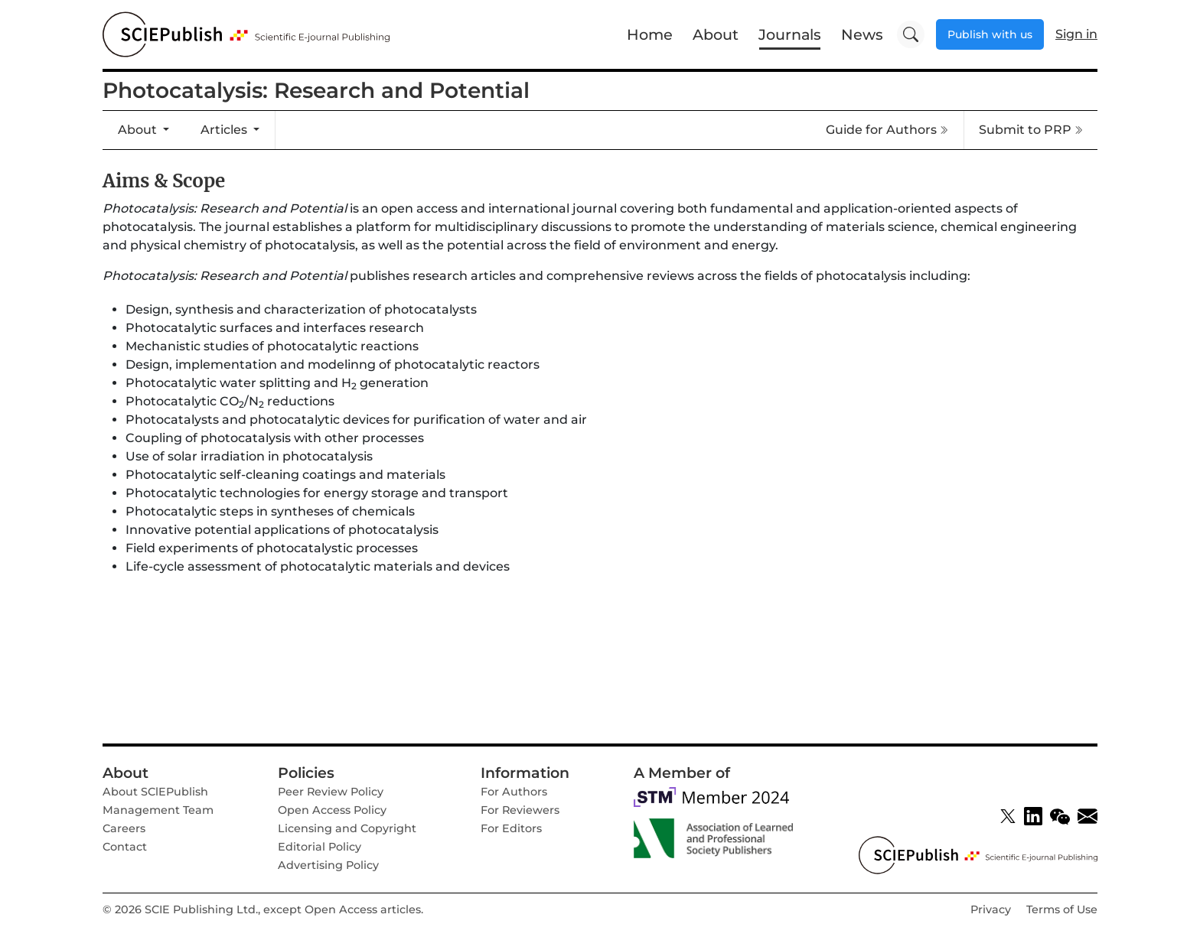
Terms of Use (1061, 909)
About (716, 34)
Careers (124, 828)
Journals (789, 34)
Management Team (158, 810)
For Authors (514, 792)
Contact (125, 847)
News (862, 34)
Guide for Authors (887, 129)
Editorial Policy (319, 847)
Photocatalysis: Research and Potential (316, 90)
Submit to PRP (1031, 129)
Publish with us (989, 34)
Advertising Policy (328, 865)
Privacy (990, 909)
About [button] (139, 129)
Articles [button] (225, 129)
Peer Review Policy (330, 792)
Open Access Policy (332, 810)
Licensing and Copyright (347, 828)
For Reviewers (520, 810)
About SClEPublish (155, 792)
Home (650, 34)
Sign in (1076, 34)
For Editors (511, 828)
